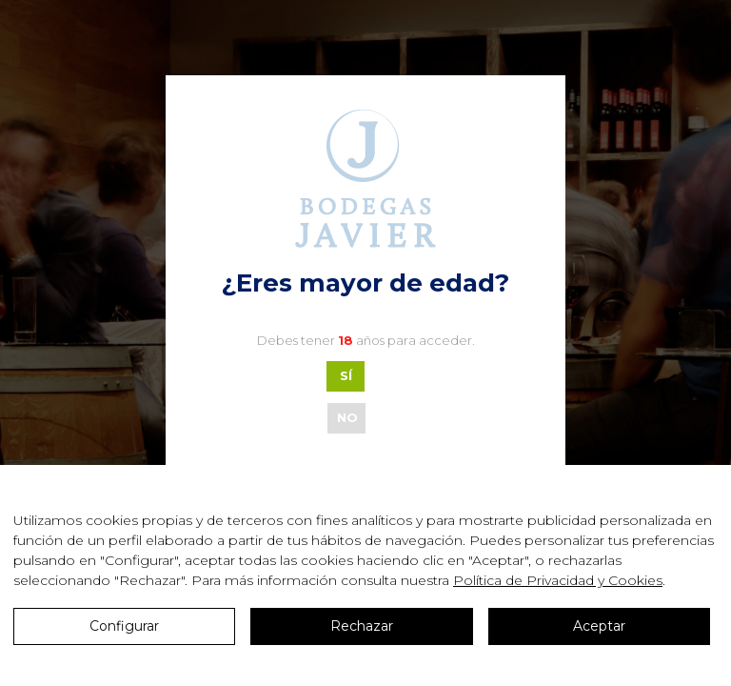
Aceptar (599, 626)
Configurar (124, 626)
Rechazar (361, 626)
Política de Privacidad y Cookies (557, 580)
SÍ (346, 375)
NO (347, 417)
